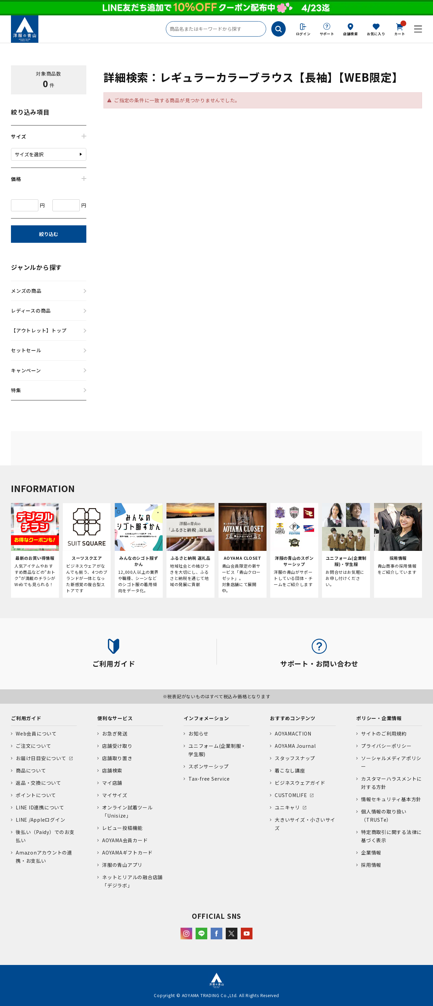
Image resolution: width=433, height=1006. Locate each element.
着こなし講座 (290, 770)
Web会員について (36, 733)
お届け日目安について (41, 758)
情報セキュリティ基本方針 (391, 799)
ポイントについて (36, 795)
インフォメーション (206, 718)
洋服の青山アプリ (122, 864)
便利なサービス (115, 718)
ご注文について (33, 745)
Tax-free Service (209, 778)
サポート (327, 33)
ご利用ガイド (26, 718)
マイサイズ (114, 795)
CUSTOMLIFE (291, 795)
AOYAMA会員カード (125, 840)
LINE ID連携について (40, 807)
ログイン (303, 33)
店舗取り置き (117, 758)
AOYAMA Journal (295, 745)
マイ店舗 (112, 782)
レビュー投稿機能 (122, 827)
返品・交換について (38, 782)
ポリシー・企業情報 (379, 718)
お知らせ (198, 733)
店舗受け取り (117, 745)
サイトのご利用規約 (384, 733)
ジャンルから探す (36, 267)
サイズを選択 (29, 154)
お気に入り (376, 33)
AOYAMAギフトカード (127, 852)
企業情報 (371, 852)
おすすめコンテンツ (293, 718)
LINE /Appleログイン (40, 819)
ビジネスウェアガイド (300, 782)
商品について (31, 770)
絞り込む (48, 233)
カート (399, 28)
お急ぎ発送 (114, 733)
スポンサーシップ (208, 766)
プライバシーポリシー (386, 745)
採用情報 (371, 864)
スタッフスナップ (295, 758)
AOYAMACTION (293, 733)
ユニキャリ (287, 807)
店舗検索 (350, 33)
